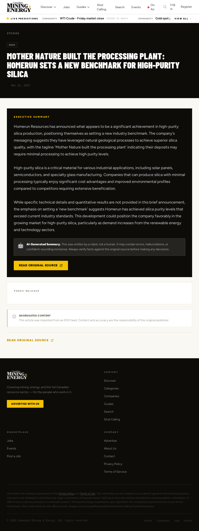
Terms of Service (115, 472)
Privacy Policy (113, 464)
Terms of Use (87, 493)
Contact (109, 456)
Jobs (10, 441)
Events (11, 448)
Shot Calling (112, 419)
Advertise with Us (25, 403)
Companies (111, 396)
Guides (109, 404)
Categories (111, 388)
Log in (172, 7)
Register (186, 7)
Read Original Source (41, 265)
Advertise (110, 441)
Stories (13, 33)
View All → (183, 18)
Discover (110, 381)
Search (109, 412)
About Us (110, 448)
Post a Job (14, 456)
